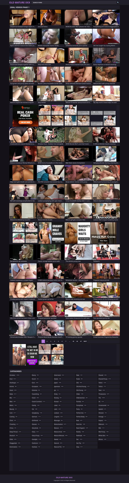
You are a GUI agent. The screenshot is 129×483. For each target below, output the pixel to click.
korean (58, 401)
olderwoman (82, 397)
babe (13, 394)
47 (81, 341)
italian (57, 379)
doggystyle (15, 443)
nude (79, 379)
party (79, 409)
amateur (15, 375)
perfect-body (82, 416)
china (13, 428)
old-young (81, 390)
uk (101, 401)
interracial (59, 375)
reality (80, 431)
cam (13, 413)
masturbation (60, 424)
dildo (13, 439)
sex (79, 439)
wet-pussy (104, 431)
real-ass (80, 424)
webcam (103, 424)
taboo (102, 382)
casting (14, 416)
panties (80, 401)
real (79, 420)
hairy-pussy (37, 435)
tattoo (102, 386)
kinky (57, 394)
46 (77, 341)
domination (15, 447)
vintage (103, 416)
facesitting (37, 394)
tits (102, 397)
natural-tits (59, 447)
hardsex (36, 447)
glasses (36, 424)
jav (56, 390)
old (79, 382)
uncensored (104, 405)
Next (85, 341)
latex (57, 405)
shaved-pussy (105, 379)
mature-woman (61, 435)
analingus (14, 382)
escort (35, 379)
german (36, 416)
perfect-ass (81, 413)
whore (103, 439)
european (37, 386)
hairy (35, 431)
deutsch (14, 435)
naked (57, 439)
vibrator (103, 413)
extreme (36, 390)
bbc (13, 397)
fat (35, 409)
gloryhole (36, 428)
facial (35, 397)
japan (58, 382)
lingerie (58, 416)
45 (73, 341)
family (36, 405)
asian (13, 390)
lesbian (58, 413)
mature (58, 428)
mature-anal (60, 431)
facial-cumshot (39, 401)
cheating (14, 424)
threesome (104, 394)
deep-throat (15, 431)
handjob (36, 439)
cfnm (13, 420)
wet (102, 428)
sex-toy (80, 443)
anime (13, 386)
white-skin (104, 435)
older (80, 394)
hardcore (37, 443)
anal (13, 379)
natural (58, 443)
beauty (13, 409)
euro (35, 382)
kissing (58, 397)
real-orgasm (82, 428)
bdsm (13, 405)
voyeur (103, 420)
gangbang (37, 413)
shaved (103, 375)
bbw (13, 401)
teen (102, 390)
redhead (81, 435)
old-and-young (83, 386)
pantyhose (81, 405)
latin (57, 409)
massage (58, 420)
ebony (35, 375)
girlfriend (36, 420)
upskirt (102, 409)
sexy (79, 447)
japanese (59, 386)
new (79, 375)
